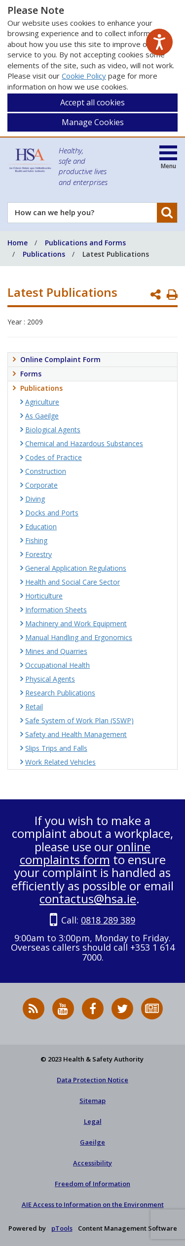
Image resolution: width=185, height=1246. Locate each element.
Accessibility (92, 1162)
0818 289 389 (108, 920)
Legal (93, 1121)
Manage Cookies (93, 122)
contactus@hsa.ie (87, 898)
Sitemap (92, 1100)
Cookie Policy (84, 76)
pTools (62, 1228)
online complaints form (85, 853)
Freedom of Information (92, 1183)
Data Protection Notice (92, 1079)
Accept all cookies (92, 102)
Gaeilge (92, 1142)
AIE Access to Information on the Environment (93, 1204)
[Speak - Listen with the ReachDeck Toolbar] (159, 42)
